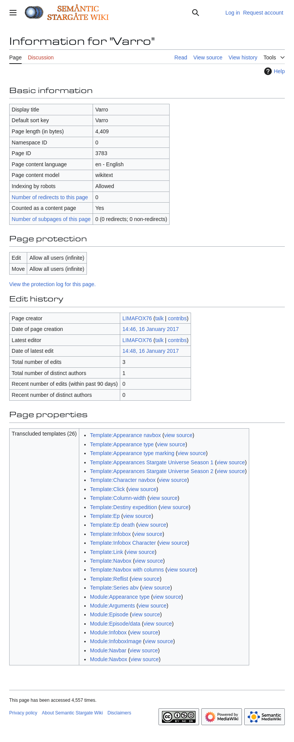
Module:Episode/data (115, 624)
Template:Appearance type (122, 444)
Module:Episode (109, 614)
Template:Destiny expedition (123, 507)
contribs (177, 318)
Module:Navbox (108, 659)
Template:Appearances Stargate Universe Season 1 (151, 462)
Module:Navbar (108, 650)
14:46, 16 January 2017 (150, 329)
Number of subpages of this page (51, 219)
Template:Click (107, 489)
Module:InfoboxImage (116, 641)
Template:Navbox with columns (127, 570)
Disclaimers (119, 713)
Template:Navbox (110, 561)
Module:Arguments (112, 606)
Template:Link (106, 552)
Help (273, 71)
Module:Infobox (108, 632)
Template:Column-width (118, 498)
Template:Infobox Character (123, 543)
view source (178, 435)
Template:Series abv (114, 588)
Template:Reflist (109, 579)
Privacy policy (23, 713)
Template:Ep (105, 516)
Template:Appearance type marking (132, 453)
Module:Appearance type (120, 597)
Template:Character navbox (122, 480)
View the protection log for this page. (52, 284)
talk (159, 318)
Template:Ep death (112, 525)
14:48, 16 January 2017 (150, 351)
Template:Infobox (110, 534)
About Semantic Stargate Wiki (72, 713)
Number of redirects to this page (50, 197)
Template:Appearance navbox (125, 435)
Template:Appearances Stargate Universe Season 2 (151, 471)
